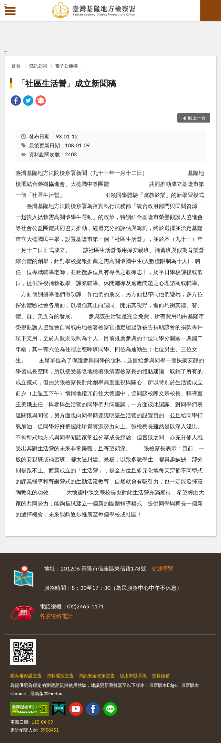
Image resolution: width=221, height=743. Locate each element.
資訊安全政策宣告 (97, 675)
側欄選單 (10, 11)
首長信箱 (161, 675)
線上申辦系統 (133, 675)
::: (5, 5)
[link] (16, 101)
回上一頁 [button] (197, 118)
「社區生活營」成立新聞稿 (66, 83)
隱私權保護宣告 (26, 675)
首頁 (15, 66)
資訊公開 (38, 66)
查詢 (210, 10)
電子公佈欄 (66, 66)
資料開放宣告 (60, 675)
